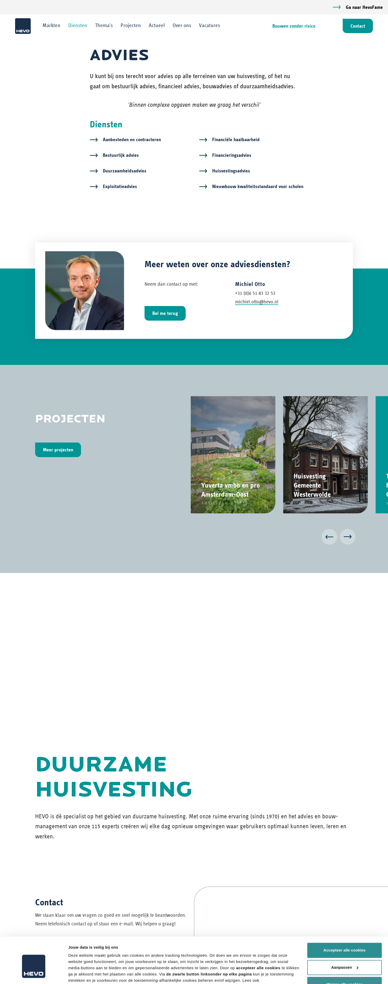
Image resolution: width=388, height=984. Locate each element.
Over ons (182, 25)
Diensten (78, 25)
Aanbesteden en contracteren (132, 140)
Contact (357, 26)
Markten (52, 25)
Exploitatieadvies (120, 187)
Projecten (131, 25)
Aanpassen (344, 940)
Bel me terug (165, 313)
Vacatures (210, 25)
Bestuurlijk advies (121, 155)
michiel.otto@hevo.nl (256, 302)
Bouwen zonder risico (293, 26)
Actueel (157, 25)
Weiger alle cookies (345, 957)
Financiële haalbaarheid (236, 140)
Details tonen (80, 973)
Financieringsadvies (231, 155)
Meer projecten (58, 450)
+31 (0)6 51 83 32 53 (255, 293)
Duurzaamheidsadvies (124, 171)
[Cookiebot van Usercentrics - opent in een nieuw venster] (34, 974)
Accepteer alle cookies (344, 923)
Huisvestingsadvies (231, 171)
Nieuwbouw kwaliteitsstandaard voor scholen (257, 187)
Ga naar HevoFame (364, 7)
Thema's (104, 25)
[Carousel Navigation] (194, 538)
